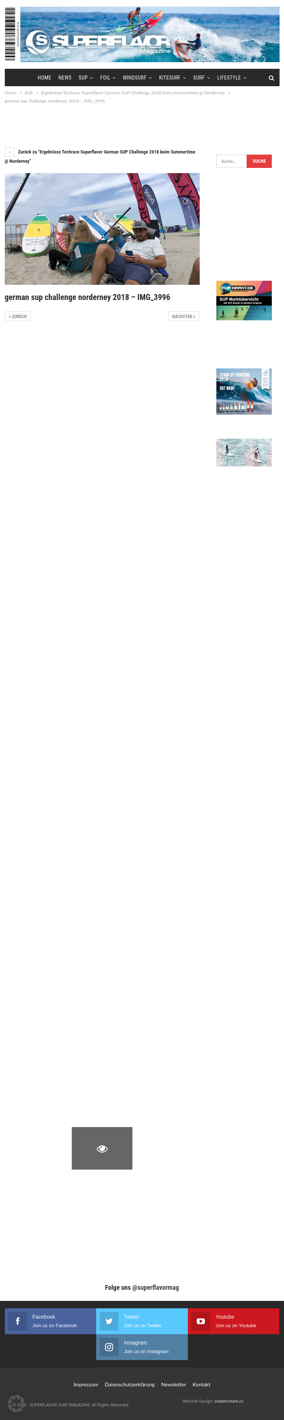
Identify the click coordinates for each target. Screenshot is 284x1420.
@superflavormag (155, 1287)
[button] (16, 1403)
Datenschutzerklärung (130, 1384)
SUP (83, 78)
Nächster (184, 316)
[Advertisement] (142, 125)
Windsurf (134, 78)
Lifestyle (229, 78)
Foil (105, 78)
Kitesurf (169, 78)
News (65, 78)
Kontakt (202, 1384)
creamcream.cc (228, 1401)
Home (44, 78)
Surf (198, 78)
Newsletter (173, 1384)
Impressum (86, 1384)
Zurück (18, 316)
